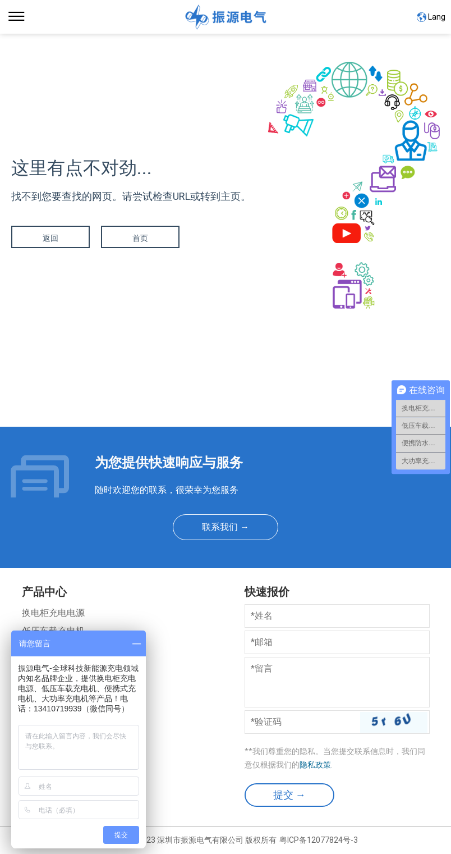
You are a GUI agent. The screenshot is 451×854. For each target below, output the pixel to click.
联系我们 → (225, 527)
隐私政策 (315, 764)
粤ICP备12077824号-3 (318, 839)
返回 (50, 238)
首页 (140, 238)
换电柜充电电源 (53, 613)
